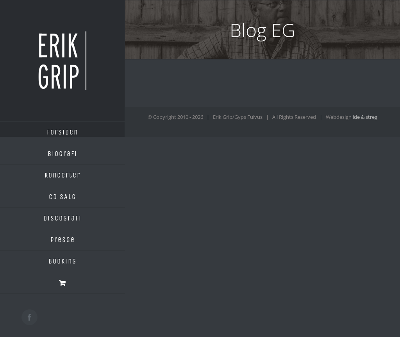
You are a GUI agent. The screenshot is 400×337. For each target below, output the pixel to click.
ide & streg (365, 116)
